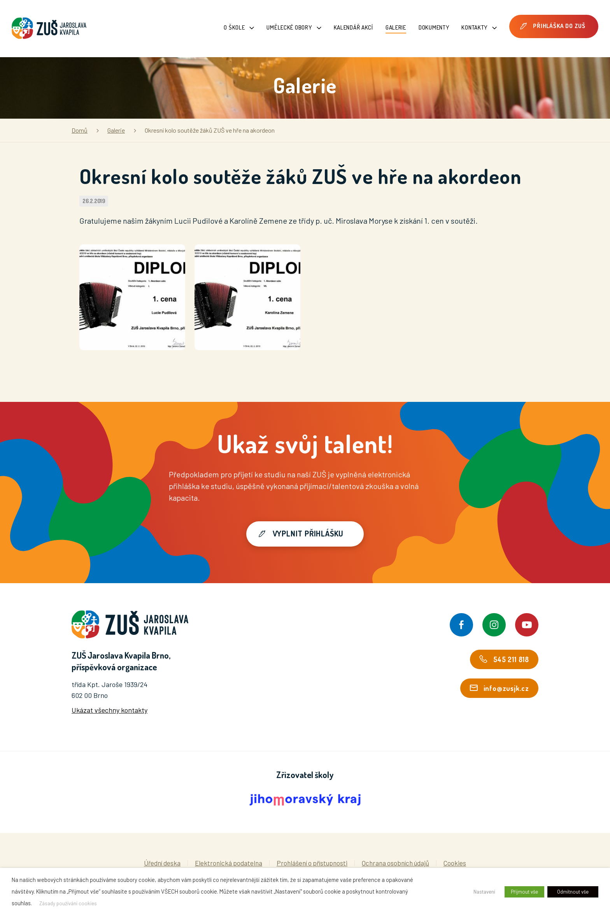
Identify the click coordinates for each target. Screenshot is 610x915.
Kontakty (479, 27)
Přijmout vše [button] (524, 892)
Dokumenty (434, 27)
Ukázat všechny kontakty (109, 710)
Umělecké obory (293, 27)
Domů (80, 130)
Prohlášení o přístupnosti (312, 863)
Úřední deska (162, 863)
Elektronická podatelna (228, 863)
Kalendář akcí (353, 27)
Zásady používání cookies (68, 903)
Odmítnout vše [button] (573, 892)
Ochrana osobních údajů (395, 863)
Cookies (454, 863)
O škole (239, 27)
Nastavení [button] (484, 892)
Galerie (396, 27)
